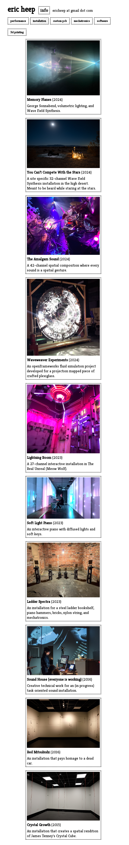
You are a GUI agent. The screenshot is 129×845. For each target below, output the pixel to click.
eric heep (21, 9)
